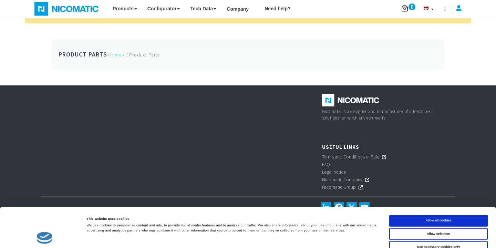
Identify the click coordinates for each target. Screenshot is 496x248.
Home (114, 55)
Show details (286, 236)
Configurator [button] (163, 8)
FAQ (326, 164)
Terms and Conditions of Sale (350, 157)
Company (238, 9)
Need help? (277, 8)
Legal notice (334, 172)
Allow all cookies (438, 186)
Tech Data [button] (203, 8)
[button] (428, 9)
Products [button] (125, 8)
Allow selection (438, 199)
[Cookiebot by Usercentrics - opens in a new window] (44, 236)
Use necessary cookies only (438, 213)
